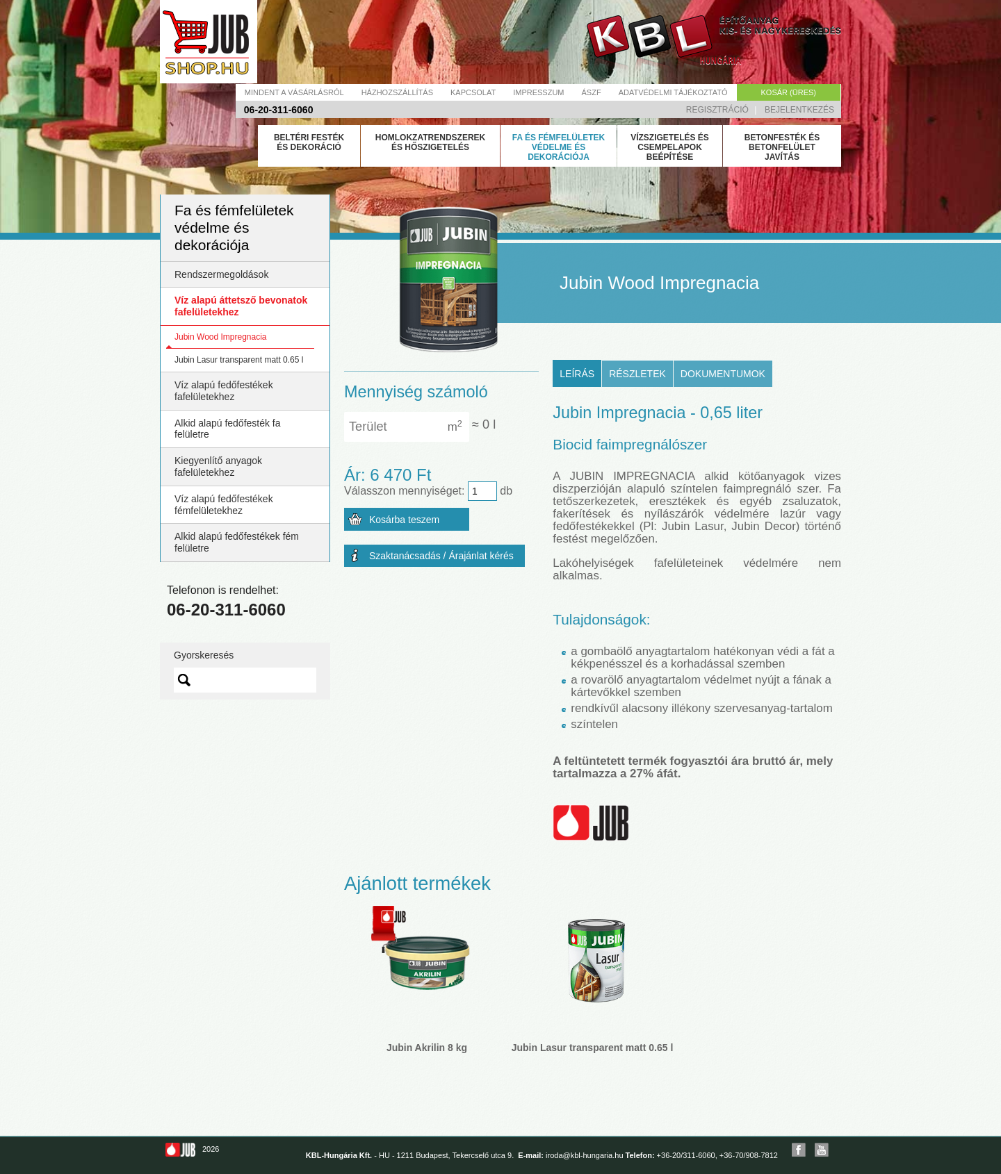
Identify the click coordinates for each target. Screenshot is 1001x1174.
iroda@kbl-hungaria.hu (584, 1155)
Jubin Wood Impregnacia (220, 337)
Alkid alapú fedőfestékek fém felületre (236, 542)
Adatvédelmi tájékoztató (673, 92)
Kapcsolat (473, 92)
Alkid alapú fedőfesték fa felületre (227, 428)
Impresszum (538, 92)
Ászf (591, 92)
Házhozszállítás (397, 92)
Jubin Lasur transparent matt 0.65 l (238, 360)
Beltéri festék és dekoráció (309, 142)
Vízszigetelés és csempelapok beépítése (669, 147)
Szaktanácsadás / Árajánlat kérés (441, 555)
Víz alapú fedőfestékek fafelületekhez (223, 390)
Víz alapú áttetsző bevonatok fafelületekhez (240, 306)
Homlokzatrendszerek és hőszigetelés (430, 142)
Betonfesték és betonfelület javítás (782, 147)
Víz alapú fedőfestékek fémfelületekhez (223, 504)
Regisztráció (717, 110)
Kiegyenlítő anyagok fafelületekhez (218, 466)
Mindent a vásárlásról (294, 92)
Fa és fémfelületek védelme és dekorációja (558, 147)
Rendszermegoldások (221, 274)
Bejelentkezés (799, 110)
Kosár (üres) (788, 92)
